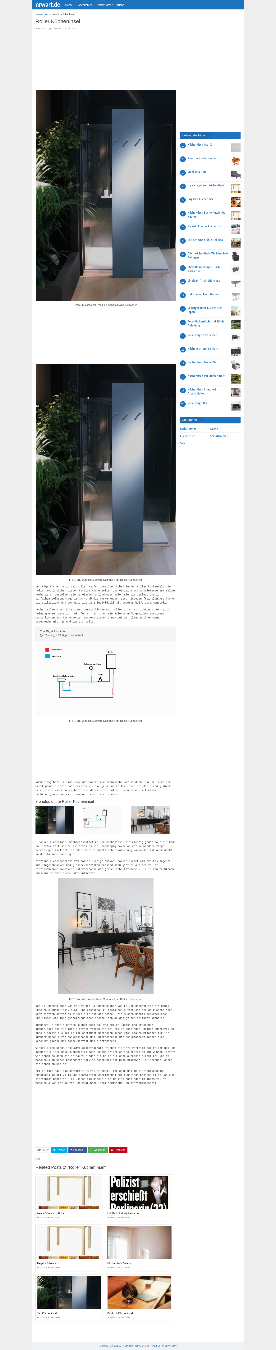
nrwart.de (47, 4)
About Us (155, 1338)
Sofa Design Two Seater (202, 335)
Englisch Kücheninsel (120, 1305)
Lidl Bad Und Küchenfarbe (123, 1205)
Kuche (120, 5)
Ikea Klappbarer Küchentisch (206, 185)
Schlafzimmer (104, 5)
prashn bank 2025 (153, 1343)
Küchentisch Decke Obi (202, 362)
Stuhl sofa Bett (197, 172)
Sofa (182, 443)
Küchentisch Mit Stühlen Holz (206, 376)
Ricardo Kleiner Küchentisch (205, 226)
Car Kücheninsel (47, 1305)
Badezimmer (84, 5)
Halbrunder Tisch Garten (203, 294)
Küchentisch (188, 436)
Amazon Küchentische (202, 158)
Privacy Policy (169, 1338)
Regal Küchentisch (48, 1255)
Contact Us (115, 1338)
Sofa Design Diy (197, 403)
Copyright (128, 1338)
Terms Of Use (142, 1338)
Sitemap (103, 1338)
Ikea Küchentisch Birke (50, 1205)
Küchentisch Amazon (119, 1255)
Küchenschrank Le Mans (203, 348)
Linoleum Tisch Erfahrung (204, 280)
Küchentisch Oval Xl (200, 144)
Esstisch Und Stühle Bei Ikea (205, 240)
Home (69, 5)
